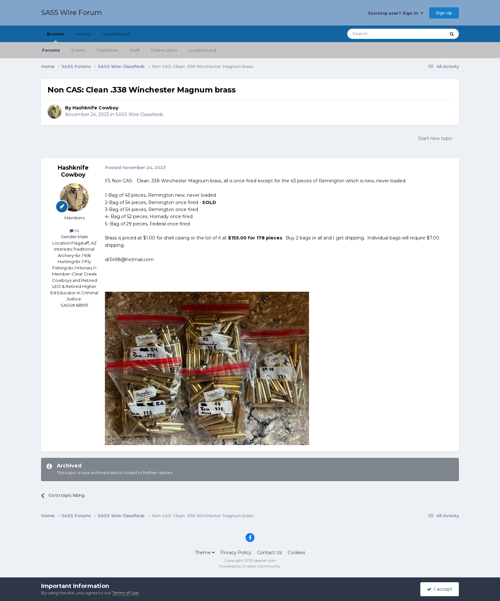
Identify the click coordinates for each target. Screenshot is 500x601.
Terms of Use (125, 592)
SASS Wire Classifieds (139, 114)
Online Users (164, 50)
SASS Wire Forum (71, 12)
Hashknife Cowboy (95, 108)
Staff (134, 50)
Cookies (296, 552)
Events (78, 50)
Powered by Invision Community (250, 566)
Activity (83, 33)
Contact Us (269, 552)
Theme (205, 552)
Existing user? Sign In (395, 13)
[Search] (381, 34)
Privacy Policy (235, 552)
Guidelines (107, 50)
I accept (439, 589)
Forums (51, 50)
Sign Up (444, 12)
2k (74, 230)
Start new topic (435, 138)
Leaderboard (202, 50)
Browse (55, 36)
